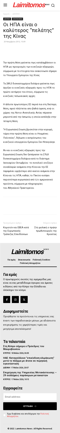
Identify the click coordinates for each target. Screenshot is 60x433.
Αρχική (6, 13)
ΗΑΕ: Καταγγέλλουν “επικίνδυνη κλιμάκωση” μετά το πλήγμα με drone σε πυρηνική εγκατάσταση (28, 360)
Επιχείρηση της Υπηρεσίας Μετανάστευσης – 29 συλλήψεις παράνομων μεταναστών (30, 374)
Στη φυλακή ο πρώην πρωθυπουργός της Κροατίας (45, 231)
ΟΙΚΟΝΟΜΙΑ (17, 19)
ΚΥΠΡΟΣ (6, 353)
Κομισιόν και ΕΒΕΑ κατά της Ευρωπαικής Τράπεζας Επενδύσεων (16, 231)
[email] (30, 397)
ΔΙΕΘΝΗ (16, 13)
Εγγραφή (30, 406)
